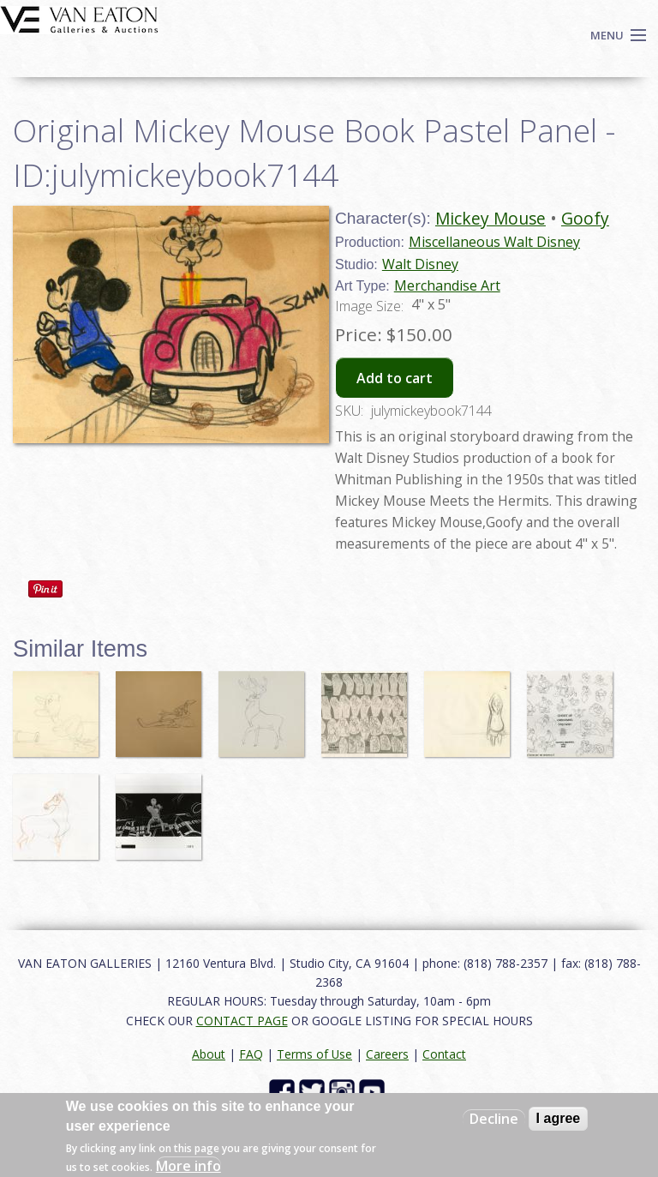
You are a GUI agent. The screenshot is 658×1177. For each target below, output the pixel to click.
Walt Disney (420, 264)
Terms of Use (314, 1054)
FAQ (251, 1054)
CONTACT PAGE (242, 1020)
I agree (558, 1118)
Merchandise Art (447, 285)
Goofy (585, 218)
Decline (494, 1118)
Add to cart (394, 378)
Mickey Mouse (490, 218)
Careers (387, 1054)
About (208, 1054)
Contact (444, 1054)
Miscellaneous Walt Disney (494, 241)
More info (188, 1165)
